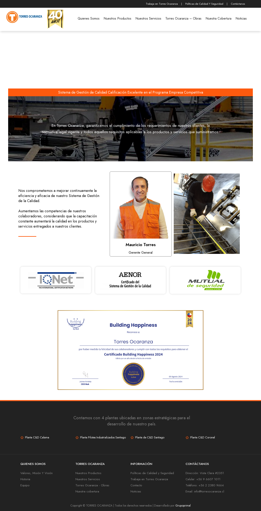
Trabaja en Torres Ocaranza (162, 4)
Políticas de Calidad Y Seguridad (204, 4)
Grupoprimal (183, 505)
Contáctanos (238, 4)
